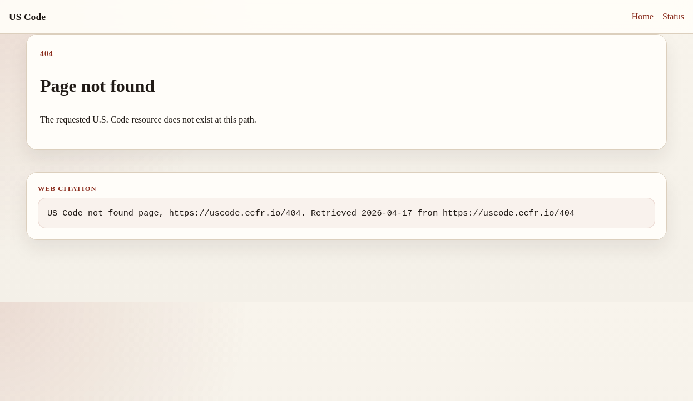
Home (643, 16)
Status (673, 16)
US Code (27, 16)
